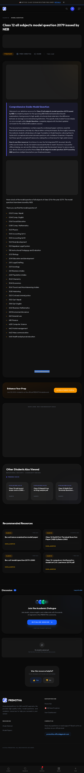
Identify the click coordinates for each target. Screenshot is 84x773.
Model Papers (7, 730)
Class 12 (6, 17)
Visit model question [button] (42, 371)
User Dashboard (50, 712)
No (48, 680)
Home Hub (48, 704)
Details (58, 2)
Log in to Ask (78, 590)
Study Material (7, 726)
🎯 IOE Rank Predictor (52, 708)
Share (37, 54)
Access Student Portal (65, 390)
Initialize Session (42, 622)
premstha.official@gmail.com (57, 734)
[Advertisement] (42, 41)
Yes (36, 680)
